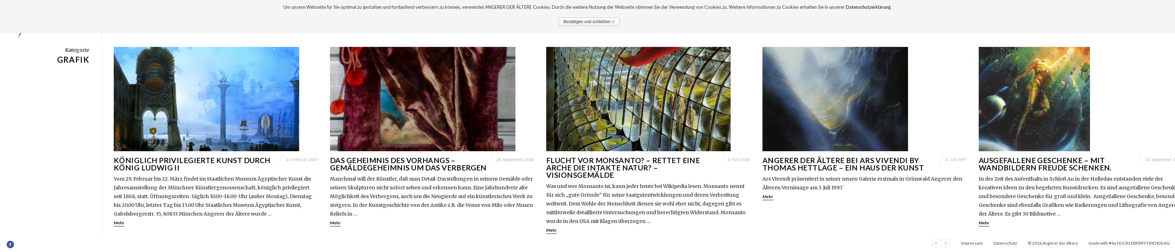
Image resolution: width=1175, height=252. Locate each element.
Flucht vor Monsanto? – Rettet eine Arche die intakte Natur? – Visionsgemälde (623, 167)
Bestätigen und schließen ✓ (589, 21)
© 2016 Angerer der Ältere (1053, 243)
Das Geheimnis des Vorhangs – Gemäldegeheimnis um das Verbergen (408, 164)
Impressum (972, 243)
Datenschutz (1005, 243)
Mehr (119, 222)
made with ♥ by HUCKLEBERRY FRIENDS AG (1129, 243)
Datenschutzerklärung (868, 7)
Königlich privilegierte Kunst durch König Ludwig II (192, 164)
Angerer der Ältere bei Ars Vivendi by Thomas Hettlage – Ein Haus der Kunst (843, 164)
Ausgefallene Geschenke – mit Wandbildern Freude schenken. (1045, 164)
